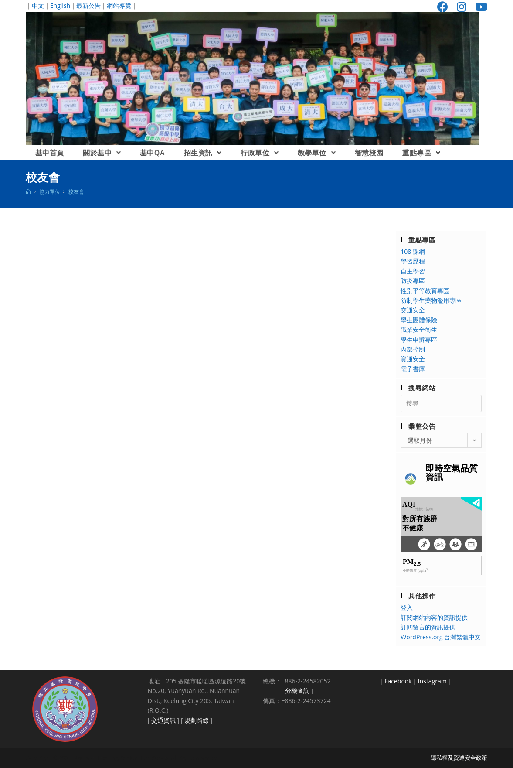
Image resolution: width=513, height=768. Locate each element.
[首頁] (28, 191)
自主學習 (413, 271)
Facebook (397, 681)
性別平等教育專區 (425, 291)
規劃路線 (196, 720)
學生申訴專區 (419, 339)
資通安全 (413, 359)
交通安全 (413, 310)
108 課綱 (413, 251)
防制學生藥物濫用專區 (431, 300)
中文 (38, 5)
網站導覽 (119, 5)
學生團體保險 (419, 320)
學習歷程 (413, 261)
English (60, 5)
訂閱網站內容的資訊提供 (434, 617)
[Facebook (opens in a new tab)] (442, 6)
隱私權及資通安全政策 (459, 757)
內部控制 (413, 349)
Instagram (432, 681)
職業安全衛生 (419, 329)
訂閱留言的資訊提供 (428, 627)
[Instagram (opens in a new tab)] (461, 6)
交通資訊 (163, 720)
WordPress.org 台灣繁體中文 (441, 637)
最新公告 (88, 5)
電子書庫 (413, 369)
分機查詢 (297, 690)
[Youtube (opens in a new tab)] (479, 6)
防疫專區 (413, 280)
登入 (407, 607)
